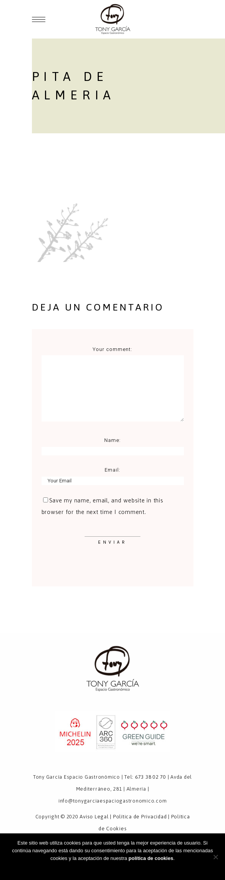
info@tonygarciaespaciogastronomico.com (112, 801)
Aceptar (112, 868)
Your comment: (113, 349)
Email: (112, 470)
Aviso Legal (94, 817)
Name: (112, 440)
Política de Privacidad (140, 817)
